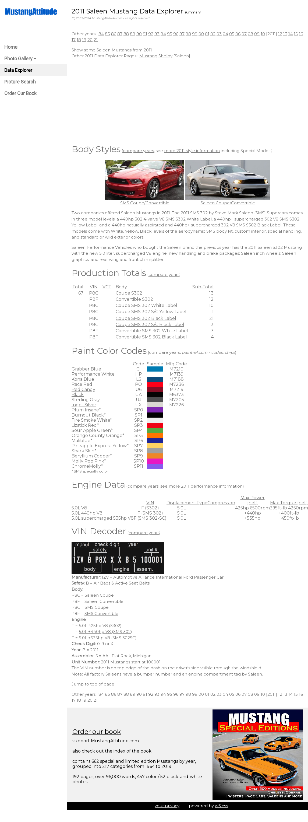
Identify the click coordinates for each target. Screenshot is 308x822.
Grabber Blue (86, 369)
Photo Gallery (20, 58)
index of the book (132, 751)
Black (78, 394)
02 (212, 33)
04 (225, 33)
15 (296, 33)
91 (145, 33)
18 (79, 39)
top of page (102, 684)
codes (217, 352)
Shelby (165, 55)
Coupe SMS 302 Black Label (146, 318)
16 (301, 33)
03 (219, 33)
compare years (138, 150)
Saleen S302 (270, 247)
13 (285, 33)
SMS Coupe (97, 607)
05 (231, 33)
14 (290, 33)
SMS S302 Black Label (258, 225)
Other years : (85, 33)
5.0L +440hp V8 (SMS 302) (105, 631)
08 (250, 33)
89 (132, 33)
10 (263, 33)
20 (90, 39)
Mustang (148, 55)
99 (194, 33)
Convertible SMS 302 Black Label (151, 337)
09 (257, 33)
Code (138, 363)
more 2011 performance (193, 486)
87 (119, 33)
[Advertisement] (187, 101)
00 (201, 33)
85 (107, 33)
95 (169, 33)
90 (139, 33)
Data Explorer (18, 70)
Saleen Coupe (99, 595)
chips (230, 352)
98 (188, 33)
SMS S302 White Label (189, 219)
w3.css (221, 805)
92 (150, 33)
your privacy (167, 805)
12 (280, 33)
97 (182, 33)
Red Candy (83, 389)
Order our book (96, 732)
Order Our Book (20, 93)
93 (157, 33)
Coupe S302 (129, 293)
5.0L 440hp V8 (87, 513)
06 (237, 33)
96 (175, 33)
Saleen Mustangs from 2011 (124, 50)
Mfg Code (176, 363)
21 (96, 39)
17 (74, 39)
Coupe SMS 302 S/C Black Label (150, 324)
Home (10, 47)
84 (101, 33)
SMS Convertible (101, 613)
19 (84, 39)
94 (163, 33)
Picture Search (20, 82)
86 (113, 33)
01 (207, 33)
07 (244, 33)
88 (126, 33)
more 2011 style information (192, 150)
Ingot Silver (84, 404)
